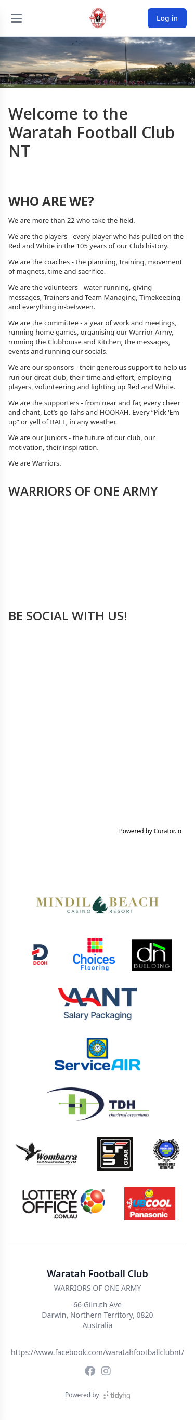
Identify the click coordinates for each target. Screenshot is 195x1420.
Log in (167, 18)
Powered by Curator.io (150, 831)
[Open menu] (16, 18)
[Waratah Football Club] (97, 18)
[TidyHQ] (116, 1395)
